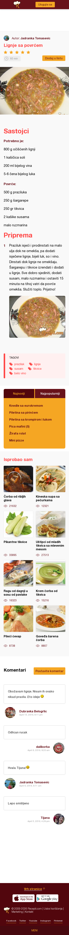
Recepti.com (7, 910)
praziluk (19, 364)
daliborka (43, 746)
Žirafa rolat (17, 433)
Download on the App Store (24, 898)
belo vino (20, 373)
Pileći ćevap (18, 627)
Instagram (45, 920)
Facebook (11, 920)
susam (18, 368)
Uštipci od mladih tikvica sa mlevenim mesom (50, 534)
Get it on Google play (47, 898)
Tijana (45, 817)
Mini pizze (16, 440)
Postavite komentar (49, 671)
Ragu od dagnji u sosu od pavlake (18, 581)
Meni (34, 930)
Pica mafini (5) (19, 426)
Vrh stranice (33, 889)
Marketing (17, 911)
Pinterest (58, 920)
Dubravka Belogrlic (33, 711)
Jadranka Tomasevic (35, 38)
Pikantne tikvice (18, 534)
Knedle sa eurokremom (26, 405)
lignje (37, 364)
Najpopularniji (50, 393)
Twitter (22, 920)
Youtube (33, 920)
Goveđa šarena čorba (50, 627)
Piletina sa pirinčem (23, 412)
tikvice (37, 368)
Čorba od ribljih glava (18, 487)
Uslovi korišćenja (53, 908)
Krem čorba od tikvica (50, 581)
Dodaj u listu (54, 58)
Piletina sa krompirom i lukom (30, 419)
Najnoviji (19, 393)
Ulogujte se (45, 4)
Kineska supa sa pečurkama (50, 487)
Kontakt (29, 911)
